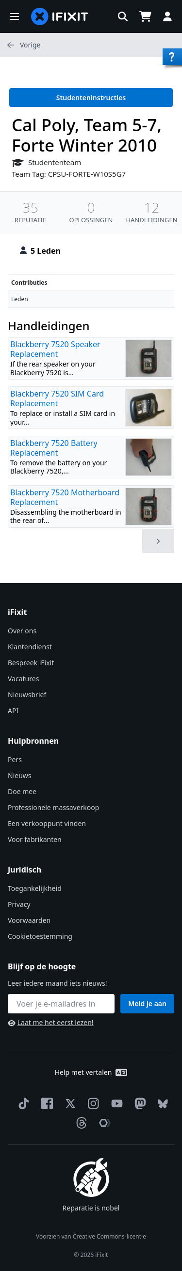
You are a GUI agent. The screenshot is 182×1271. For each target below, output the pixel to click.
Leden (19, 299)
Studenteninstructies (91, 97)
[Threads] (79, 1123)
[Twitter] (68, 1103)
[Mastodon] (138, 1103)
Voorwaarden (29, 920)
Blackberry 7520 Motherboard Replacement (64, 497)
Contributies (29, 282)
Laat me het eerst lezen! (51, 1022)
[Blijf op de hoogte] (61, 1003)
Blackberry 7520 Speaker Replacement (55, 349)
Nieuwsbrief (27, 694)
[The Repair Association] (103, 1123)
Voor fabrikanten (35, 839)
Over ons (22, 630)
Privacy (19, 904)
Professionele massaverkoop (53, 807)
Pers (15, 759)
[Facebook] (45, 1103)
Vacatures (23, 678)
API (13, 710)
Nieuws (20, 775)
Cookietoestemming (40, 936)
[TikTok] (22, 1103)
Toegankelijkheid (35, 888)
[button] (14, 16)
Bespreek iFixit (31, 662)
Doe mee (22, 791)
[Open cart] (145, 16)
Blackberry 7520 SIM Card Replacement (57, 398)
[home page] (59, 16)
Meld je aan (147, 1003)
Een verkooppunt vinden (47, 823)
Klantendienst (30, 646)
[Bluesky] (161, 1104)
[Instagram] (91, 1103)
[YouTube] (115, 1103)
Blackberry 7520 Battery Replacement (54, 448)
